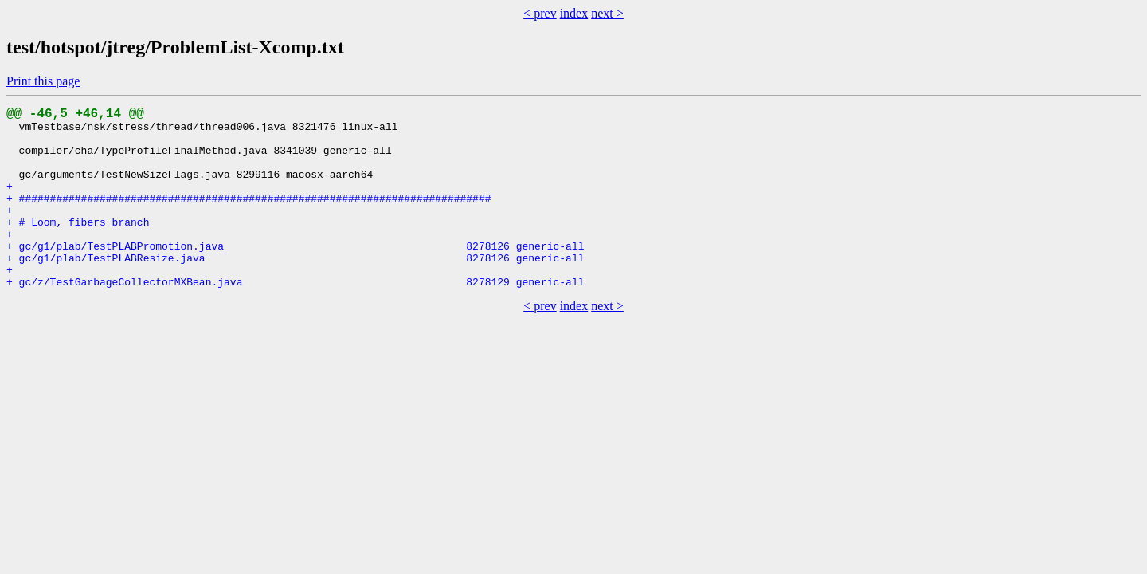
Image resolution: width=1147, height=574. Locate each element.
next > (607, 13)
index (574, 13)
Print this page (43, 81)
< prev (539, 13)
